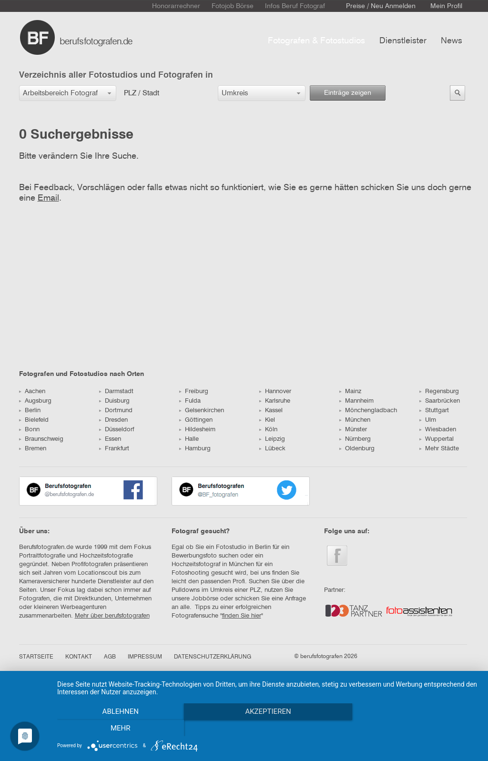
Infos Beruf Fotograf (295, 6)
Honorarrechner (176, 6)
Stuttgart (434, 410)
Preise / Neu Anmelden (381, 6)
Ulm (427, 420)
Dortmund (115, 410)
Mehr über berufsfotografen (112, 616)
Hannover (275, 391)
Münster (353, 429)
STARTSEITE (36, 657)
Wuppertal (436, 439)
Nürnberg (355, 439)
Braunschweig (41, 439)
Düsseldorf (116, 429)
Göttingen (196, 420)
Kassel (271, 410)
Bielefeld (34, 420)
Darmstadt (116, 391)
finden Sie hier (241, 616)
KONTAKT (78, 657)
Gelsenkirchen (201, 410)
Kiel (267, 420)
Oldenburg (357, 449)
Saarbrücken (439, 401)
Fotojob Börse (233, 6)
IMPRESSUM (145, 657)
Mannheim (356, 401)
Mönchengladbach (368, 410)
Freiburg (193, 391)
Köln (268, 429)
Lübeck (272, 449)
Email (48, 198)
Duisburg (114, 401)
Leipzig (272, 439)
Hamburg (195, 449)
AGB (110, 657)
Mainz (350, 391)
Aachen (32, 391)
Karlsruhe (274, 401)
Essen (110, 439)
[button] (67, 93)
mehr (416, 728)
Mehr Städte (439, 449)
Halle (189, 439)
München (354, 420)
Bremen (32, 449)
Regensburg (439, 391)
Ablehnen (120, 728)
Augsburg (35, 401)
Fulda (190, 401)
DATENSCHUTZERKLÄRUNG (212, 657)
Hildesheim (197, 429)
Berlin (30, 410)
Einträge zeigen (347, 93)
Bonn (29, 429)
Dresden (113, 420)
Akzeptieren (268, 728)
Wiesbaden (437, 429)
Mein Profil (446, 6)
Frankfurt (114, 449)
